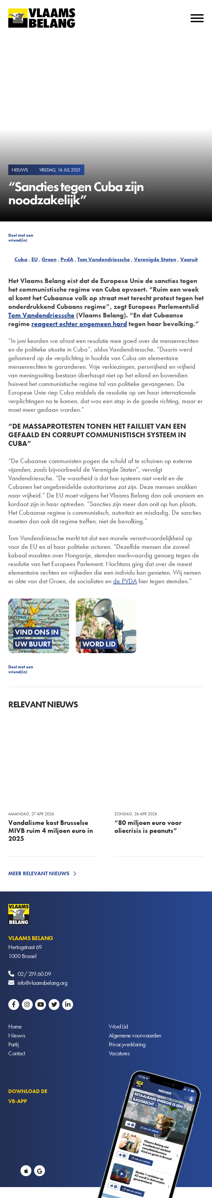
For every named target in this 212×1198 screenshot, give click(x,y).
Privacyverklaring (127, 1044)
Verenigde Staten (155, 259)
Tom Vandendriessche (103, 259)
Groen (49, 259)
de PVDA (125, 581)
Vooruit (189, 259)
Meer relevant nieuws (38, 873)
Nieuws (16, 1035)
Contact (16, 1053)
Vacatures (119, 1053)
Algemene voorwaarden (135, 1035)
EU (34, 259)
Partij (13, 1044)
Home (14, 1026)
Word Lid (118, 1026)
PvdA (67, 259)
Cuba (21, 259)
